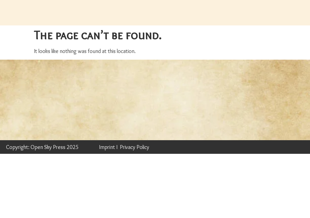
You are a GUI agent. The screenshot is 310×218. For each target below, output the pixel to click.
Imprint (107, 147)
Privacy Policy (134, 147)
